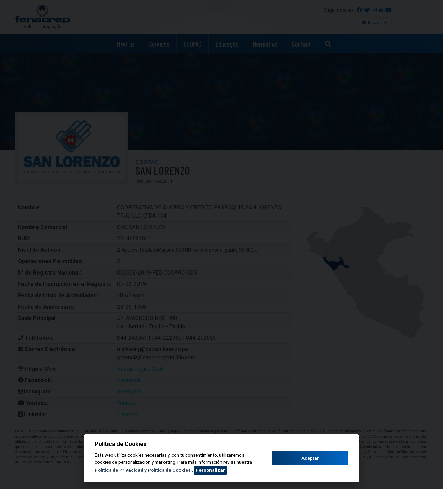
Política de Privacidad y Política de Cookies (143, 470)
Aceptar (310, 458)
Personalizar (210, 470)
